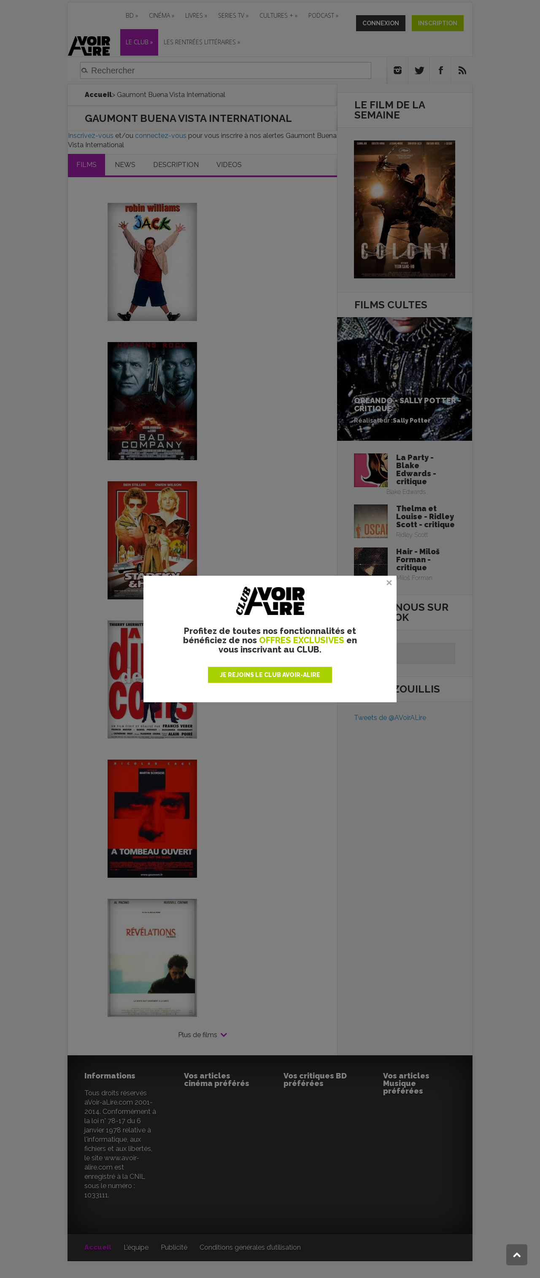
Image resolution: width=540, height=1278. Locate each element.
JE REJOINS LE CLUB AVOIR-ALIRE (270, 674)
